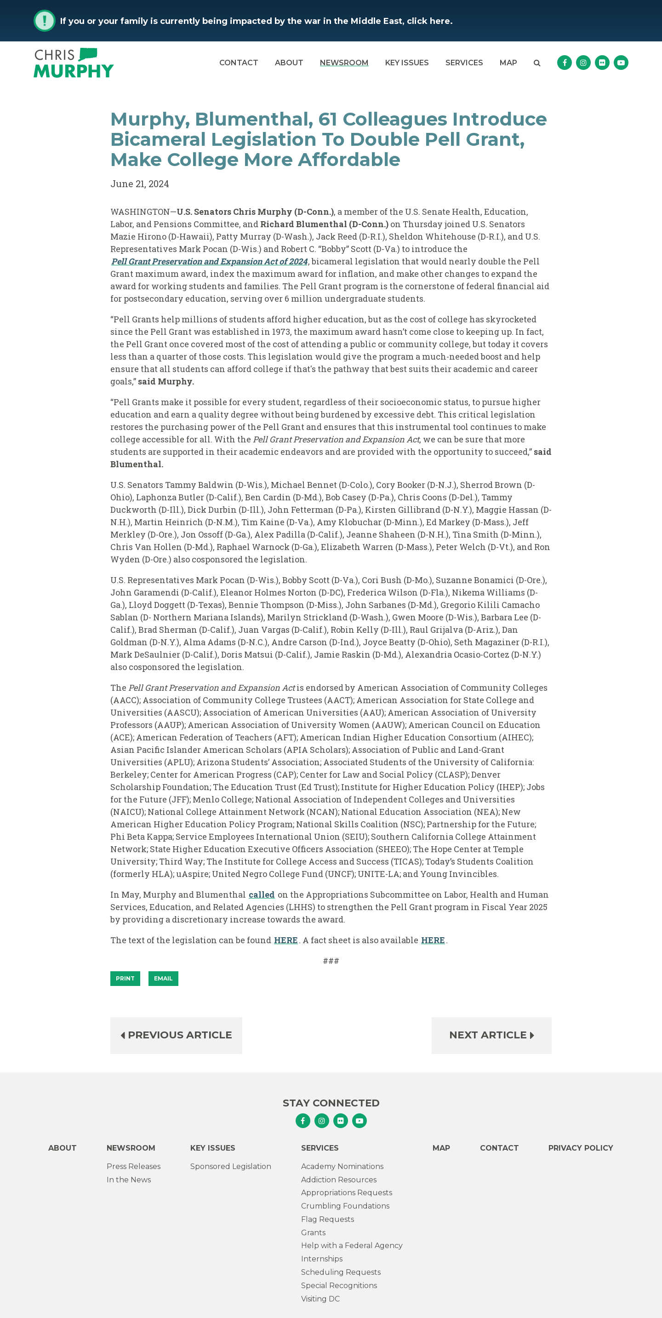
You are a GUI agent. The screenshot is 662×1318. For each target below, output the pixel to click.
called (262, 894)
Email (163, 978)
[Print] (125, 978)
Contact (238, 62)
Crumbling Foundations (345, 1206)
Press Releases (133, 1166)
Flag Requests (327, 1219)
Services (464, 62)
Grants (313, 1232)
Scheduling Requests (341, 1272)
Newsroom (344, 62)
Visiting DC (320, 1299)
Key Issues (407, 62)
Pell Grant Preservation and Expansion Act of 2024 (209, 261)
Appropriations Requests (346, 1192)
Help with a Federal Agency (352, 1245)
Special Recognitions (339, 1285)
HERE (286, 940)
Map (508, 62)
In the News (129, 1179)
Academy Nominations (342, 1166)
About (289, 62)
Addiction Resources (339, 1179)
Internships (321, 1259)
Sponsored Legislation (230, 1166)
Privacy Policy (580, 1148)
